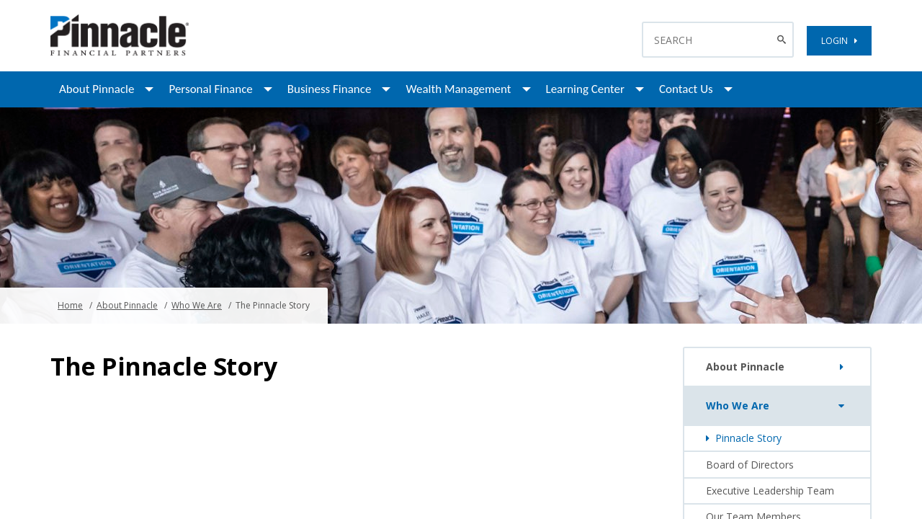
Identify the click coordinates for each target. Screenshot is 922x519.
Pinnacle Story (744, 438)
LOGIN (839, 41)
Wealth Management (458, 89)
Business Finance (329, 89)
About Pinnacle (96, 89)
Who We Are (196, 305)
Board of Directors (750, 464)
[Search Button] (783, 40)
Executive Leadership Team (770, 490)
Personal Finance (210, 89)
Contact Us (686, 89)
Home (70, 305)
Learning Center (585, 89)
